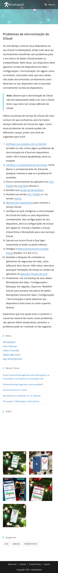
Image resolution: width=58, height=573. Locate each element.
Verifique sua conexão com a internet (26, 143)
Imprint (47, 564)
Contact (22, 564)
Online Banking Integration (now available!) (23, 384)
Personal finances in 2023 (15, 390)
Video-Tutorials (11, 350)
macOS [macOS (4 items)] (16, 544)
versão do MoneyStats (32, 190)
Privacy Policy (35, 564)
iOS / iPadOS (34, 194)
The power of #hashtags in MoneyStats (21, 401)
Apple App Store (11, 354)
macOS (21, 185)
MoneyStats (9, 342)
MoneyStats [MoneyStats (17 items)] (31, 544)
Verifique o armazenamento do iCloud (26, 164)
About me (12, 564)
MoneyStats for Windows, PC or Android (21, 395)
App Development (12, 358)
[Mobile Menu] (50, 4)
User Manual (10, 346)
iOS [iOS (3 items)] (6, 544)
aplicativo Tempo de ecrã (33, 273)
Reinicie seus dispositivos (19, 202)
